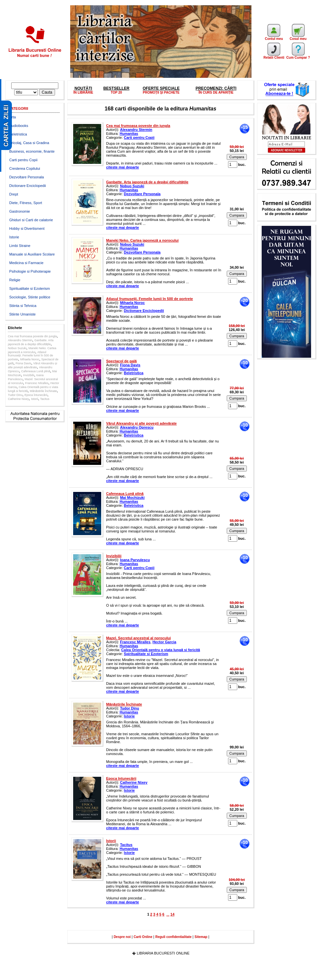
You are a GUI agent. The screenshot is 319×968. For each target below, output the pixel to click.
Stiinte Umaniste (22, 314)
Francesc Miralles (36, 383)
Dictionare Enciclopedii (27, 186)
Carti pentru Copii (23, 160)
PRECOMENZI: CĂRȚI (215, 88)
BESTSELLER (116, 88)
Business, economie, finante (32, 151)
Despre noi (122, 937)
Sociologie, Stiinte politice (29, 297)
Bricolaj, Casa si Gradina (29, 143)
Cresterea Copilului (24, 168)
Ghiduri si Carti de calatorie (31, 220)
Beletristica (18, 134)
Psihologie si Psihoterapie (30, 271)
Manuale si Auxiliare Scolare (32, 254)
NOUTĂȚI (83, 88)
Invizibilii (28, 375)
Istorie (14, 237)
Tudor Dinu (15, 395)
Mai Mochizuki (132, 497)
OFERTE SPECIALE (161, 88)
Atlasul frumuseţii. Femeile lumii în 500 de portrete (30, 355)
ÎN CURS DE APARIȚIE (215, 92)
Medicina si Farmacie (26, 263)
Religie (14, 280)
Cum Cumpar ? (298, 56)
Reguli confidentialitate (173, 937)
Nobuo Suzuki (17, 348)
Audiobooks (18, 126)
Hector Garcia (164, 642)
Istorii (34, 399)
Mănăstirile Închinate (43, 391)
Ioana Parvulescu (135, 560)
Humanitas (129, 134)
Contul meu (274, 37)
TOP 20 (116, 92)
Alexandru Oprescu (136, 427)
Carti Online (143, 937)
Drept (13, 194)
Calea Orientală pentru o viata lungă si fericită (160, 650)
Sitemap (200, 937)
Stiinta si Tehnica (22, 306)
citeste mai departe (122, 167)
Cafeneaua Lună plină (35, 371)
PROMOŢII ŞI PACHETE (161, 92)
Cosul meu (298, 37)
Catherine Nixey (18, 399)
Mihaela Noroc (29, 359)
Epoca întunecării (35, 395)
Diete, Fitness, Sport (25, 203)
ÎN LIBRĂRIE (83, 92)
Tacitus (44, 399)
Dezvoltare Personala (26, 177)
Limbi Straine (19, 246)
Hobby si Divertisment (26, 228)
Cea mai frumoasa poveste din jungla (32, 336)
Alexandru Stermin (20, 340)
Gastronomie (19, 211)
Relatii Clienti (273, 56)
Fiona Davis (23, 363)
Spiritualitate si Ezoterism (29, 288)
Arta (12, 117)
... (167, 914)
